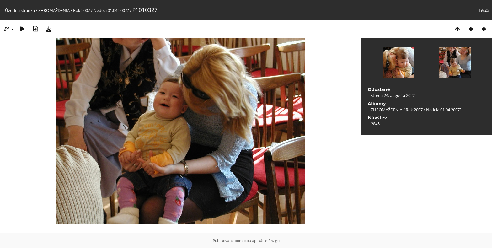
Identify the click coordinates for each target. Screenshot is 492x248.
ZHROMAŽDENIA (54, 10)
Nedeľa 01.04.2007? (111, 10)
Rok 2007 (81, 10)
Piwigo (274, 240)
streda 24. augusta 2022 (393, 95)
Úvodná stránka (20, 10)
